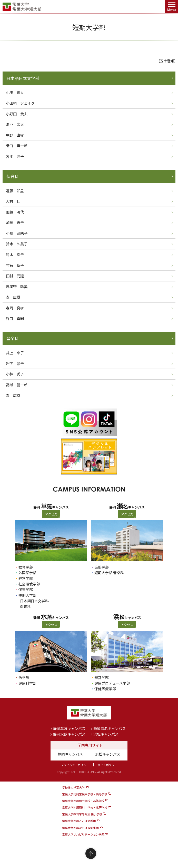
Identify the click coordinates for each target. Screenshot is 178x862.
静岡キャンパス (70, 754)
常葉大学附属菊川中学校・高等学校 (84, 807)
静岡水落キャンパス (69, 734)
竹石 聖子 (15, 265)
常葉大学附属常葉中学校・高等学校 (84, 794)
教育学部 (25, 567)
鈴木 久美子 (16, 243)
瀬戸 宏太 (15, 124)
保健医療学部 (105, 688)
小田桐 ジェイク (20, 103)
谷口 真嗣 (15, 318)
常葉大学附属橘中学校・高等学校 (83, 801)
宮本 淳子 (15, 156)
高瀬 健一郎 (16, 384)
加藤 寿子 (15, 222)
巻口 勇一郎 (16, 145)
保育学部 (25, 589)
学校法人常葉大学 (73, 787)
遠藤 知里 (15, 190)
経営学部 (25, 578)
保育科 (12, 176)
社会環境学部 (29, 583)
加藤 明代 (15, 212)
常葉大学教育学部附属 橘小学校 (82, 814)
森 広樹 (13, 297)
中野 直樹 (15, 135)
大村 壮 (13, 201)
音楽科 (12, 338)
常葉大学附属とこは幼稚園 (79, 821)
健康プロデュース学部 (112, 683)
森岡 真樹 (15, 307)
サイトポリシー (107, 765)
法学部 (23, 677)
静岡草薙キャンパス (69, 728)
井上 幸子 (15, 352)
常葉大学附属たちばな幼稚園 (80, 828)
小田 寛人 (15, 92)
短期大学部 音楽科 (109, 572)
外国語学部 (27, 572)
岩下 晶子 (15, 363)
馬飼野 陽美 (16, 286)
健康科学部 (27, 683)
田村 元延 (15, 275)
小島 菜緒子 (16, 233)
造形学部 (101, 567)
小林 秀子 (15, 374)
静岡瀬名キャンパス (109, 728)
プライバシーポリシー (75, 765)
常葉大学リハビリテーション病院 (83, 834)
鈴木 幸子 (15, 254)
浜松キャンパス (105, 734)
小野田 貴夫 (16, 113)
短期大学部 (27, 595)
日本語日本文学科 (22, 78)
